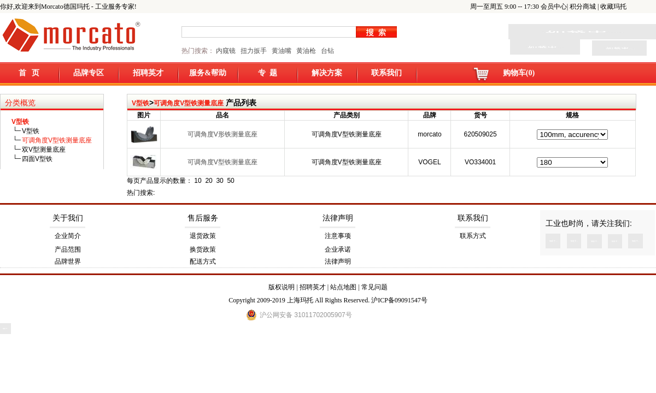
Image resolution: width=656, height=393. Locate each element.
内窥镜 (226, 51)
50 (230, 180)
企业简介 (68, 236)
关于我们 (67, 218)
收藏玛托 (613, 6)
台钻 (326, 51)
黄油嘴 (281, 51)
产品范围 (68, 249)
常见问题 (374, 287)
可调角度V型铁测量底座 (189, 103)
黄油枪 (306, 51)
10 (197, 180)
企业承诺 (338, 249)
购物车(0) (519, 73)
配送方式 (203, 261)
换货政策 (203, 249)
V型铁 (140, 103)
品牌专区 (88, 73)
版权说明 (281, 287)
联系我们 (386, 73)
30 (219, 180)
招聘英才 (148, 73)
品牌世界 (68, 261)
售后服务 (203, 218)
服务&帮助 (207, 73)
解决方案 (327, 73)
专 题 (267, 73)
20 (208, 180)
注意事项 (338, 236)
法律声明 (338, 218)
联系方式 (473, 236)
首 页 (29, 73)
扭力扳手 (254, 51)
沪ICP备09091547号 (399, 300)
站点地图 (343, 287)
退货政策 (203, 236)
